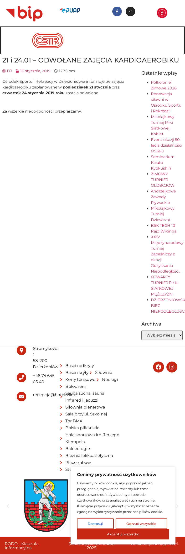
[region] (123, 505)
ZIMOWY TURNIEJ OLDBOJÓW (163, 180)
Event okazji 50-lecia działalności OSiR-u (166, 145)
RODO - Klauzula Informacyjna (22, 545)
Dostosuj (95, 524)
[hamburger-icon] (174, 34)
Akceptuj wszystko (123, 534)
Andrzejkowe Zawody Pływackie (163, 197)
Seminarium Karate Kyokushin (163, 163)
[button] (8, 506)
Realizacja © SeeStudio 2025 (91, 545)
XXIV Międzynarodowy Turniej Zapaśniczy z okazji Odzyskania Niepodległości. (167, 254)
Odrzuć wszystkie (141, 524)
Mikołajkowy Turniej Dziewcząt (163, 214)
